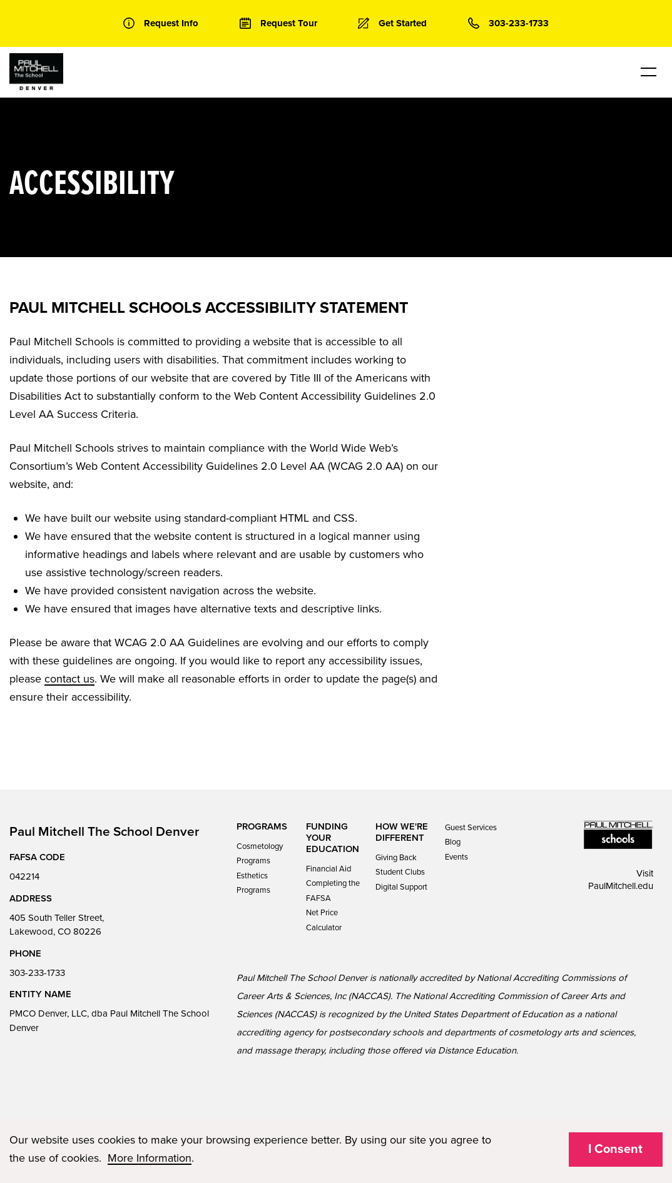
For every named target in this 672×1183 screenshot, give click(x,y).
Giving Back (396, 858)
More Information (149, 1158)
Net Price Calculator (324, 920)
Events (456, 857)
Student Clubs (400, 872)
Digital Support (401, 887)
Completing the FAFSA (333, 890)
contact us (69, 679)
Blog (453, 842)
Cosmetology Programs (260, 853)
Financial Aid (328, 869)
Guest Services (471, 828)
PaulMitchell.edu (620, 885)
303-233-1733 (37, 972)
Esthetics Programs (253, 883)
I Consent (615, 1149)
